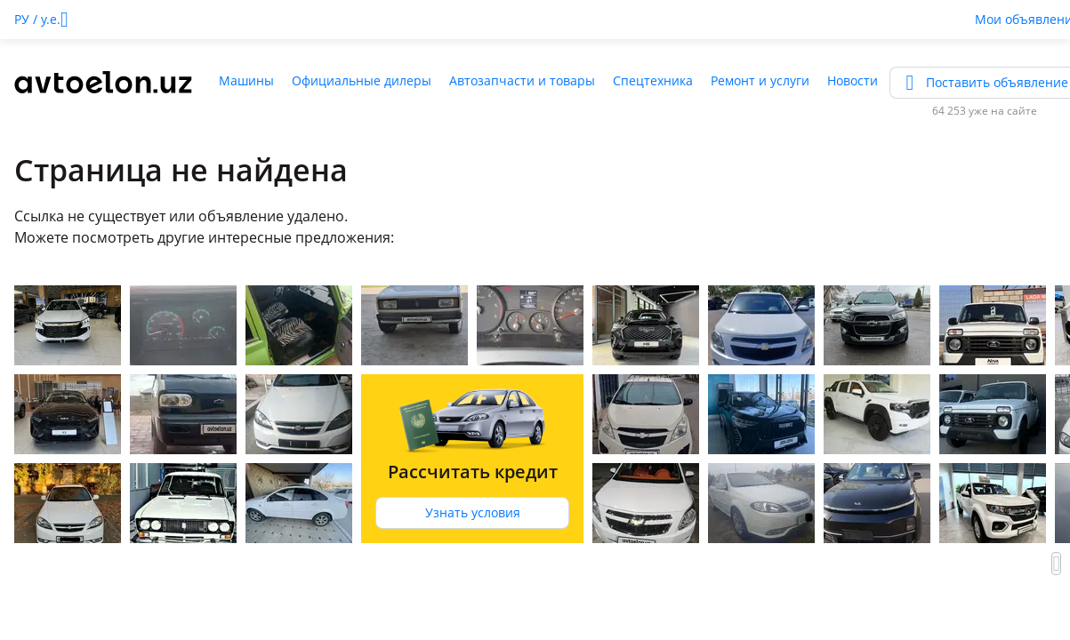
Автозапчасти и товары (522, 80)
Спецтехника (653, 80)
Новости (852, 80)
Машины (246, 80)
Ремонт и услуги (760, 80)
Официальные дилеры (361, 80)
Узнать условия (472, 512)
